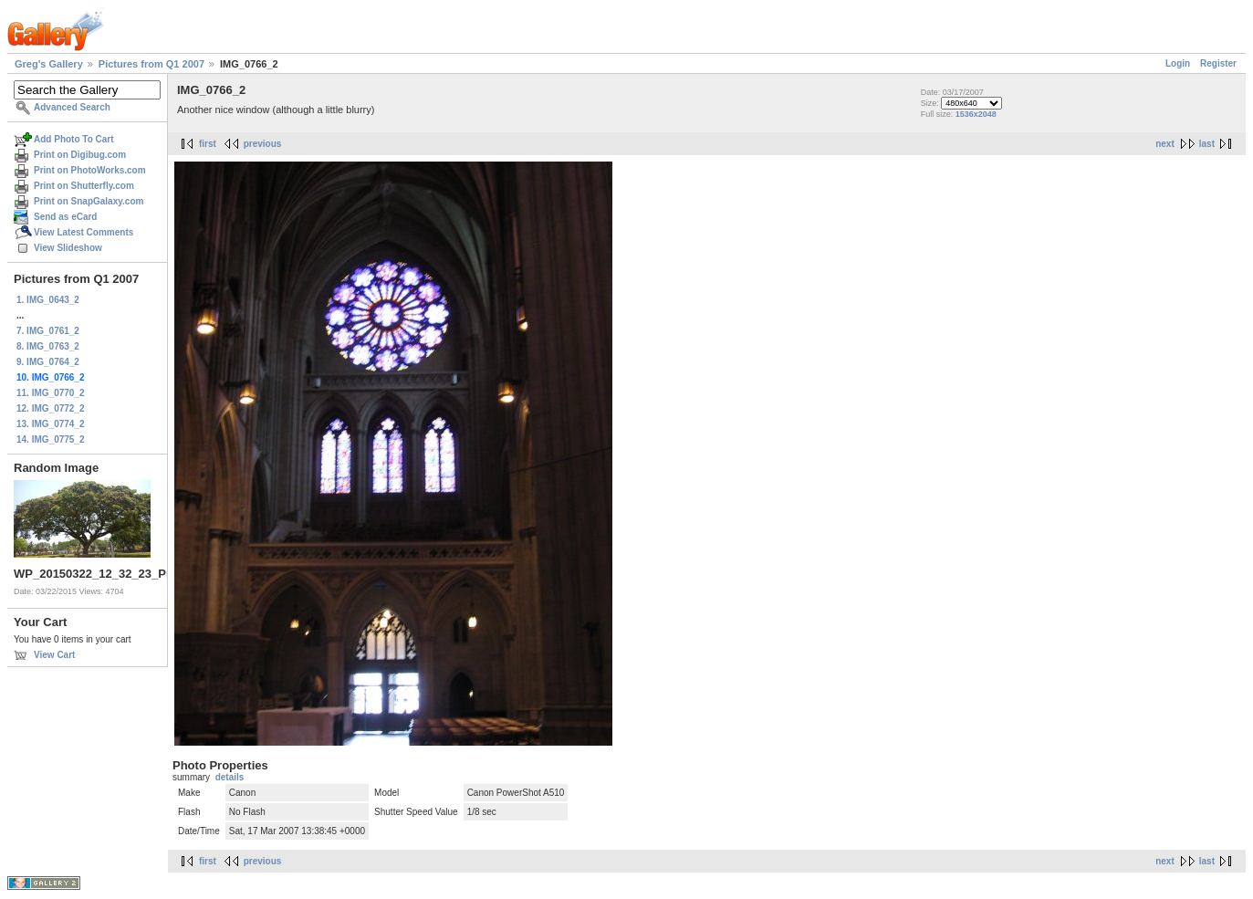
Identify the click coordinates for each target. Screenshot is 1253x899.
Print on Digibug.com (80, 155)
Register (1218, 63)
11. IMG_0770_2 (50, 393)
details (230, 777)
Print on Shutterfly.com (84, 186)
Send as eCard (65, 217)
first (207, 144)
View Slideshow (68, 248)
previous (263, 144)
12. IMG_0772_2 (50, 408)
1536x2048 (976, 114)
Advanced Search (72, 107)
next (1165, 144)
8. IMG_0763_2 (47, 346)
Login (1177, 63)
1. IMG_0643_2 (47, 300)
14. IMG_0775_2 (50, 439)
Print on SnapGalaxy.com (88, 201)
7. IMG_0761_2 (47, 331)
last (1207, 144)
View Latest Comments (83, 232)
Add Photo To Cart (74, 139)
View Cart (54, 655)
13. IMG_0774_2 (50, 424)
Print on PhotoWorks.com (90, 170)
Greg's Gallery (49, 63)
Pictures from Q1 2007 (151, 63)
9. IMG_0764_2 (47, 362)
